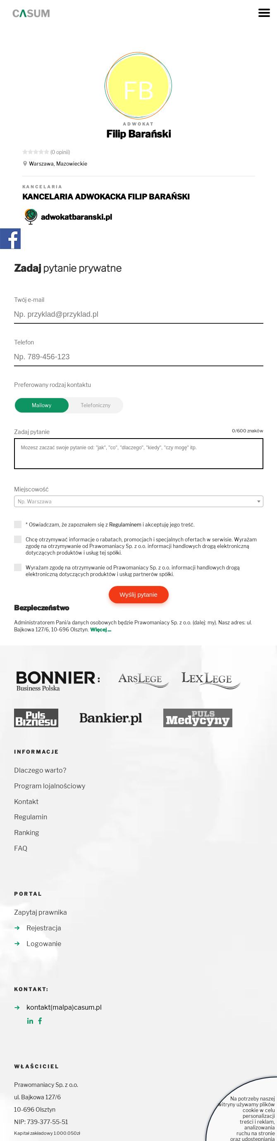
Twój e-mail (29, 299)
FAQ (20, 848)
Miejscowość (31, 489)
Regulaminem (125, 525)
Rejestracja (43, 928)
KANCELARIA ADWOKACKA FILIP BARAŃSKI (106, 196)
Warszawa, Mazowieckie (58, 164)
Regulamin (30, 817)
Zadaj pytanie (32, 431)
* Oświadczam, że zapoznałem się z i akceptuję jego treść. (110, 525)
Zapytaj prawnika (40, 912)
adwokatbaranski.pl (76, 217)
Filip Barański (138, 134)
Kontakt (26, 802)
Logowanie (43, 944)
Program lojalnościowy (49, 786)
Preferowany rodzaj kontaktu (52, 384)
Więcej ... (100, 629)
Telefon (24, 342)
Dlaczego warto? (40, 770)
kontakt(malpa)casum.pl (64, 1007)
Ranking (26, 833)
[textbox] (138, 502)
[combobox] (138, 501)
